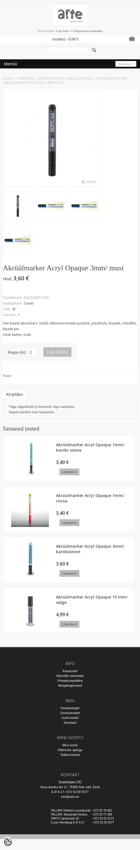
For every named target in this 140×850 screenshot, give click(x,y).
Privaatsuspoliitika (70, 680)
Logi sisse (62, 31)
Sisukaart (70, 722)
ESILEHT (8, 78)
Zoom (90, 182)
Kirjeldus (14, 394)
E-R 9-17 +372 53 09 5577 (70, 792)
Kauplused (70, 671)
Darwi (28, 303)
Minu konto (70, 745)
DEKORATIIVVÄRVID (50, 78)
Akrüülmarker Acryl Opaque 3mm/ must (33, 83)
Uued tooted (70, 717)
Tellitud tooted (70, 754)
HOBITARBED (25, 78)
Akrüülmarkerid (79, 78)
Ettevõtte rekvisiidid (70, 675)
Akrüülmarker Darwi (111, 78)
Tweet (7, 376)
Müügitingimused (70, 685)
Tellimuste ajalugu (69, 750)
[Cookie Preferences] (8, 842)
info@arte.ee (70, 796)
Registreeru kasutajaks (88, 31)
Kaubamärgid (70, 708)
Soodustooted (70, 713)
